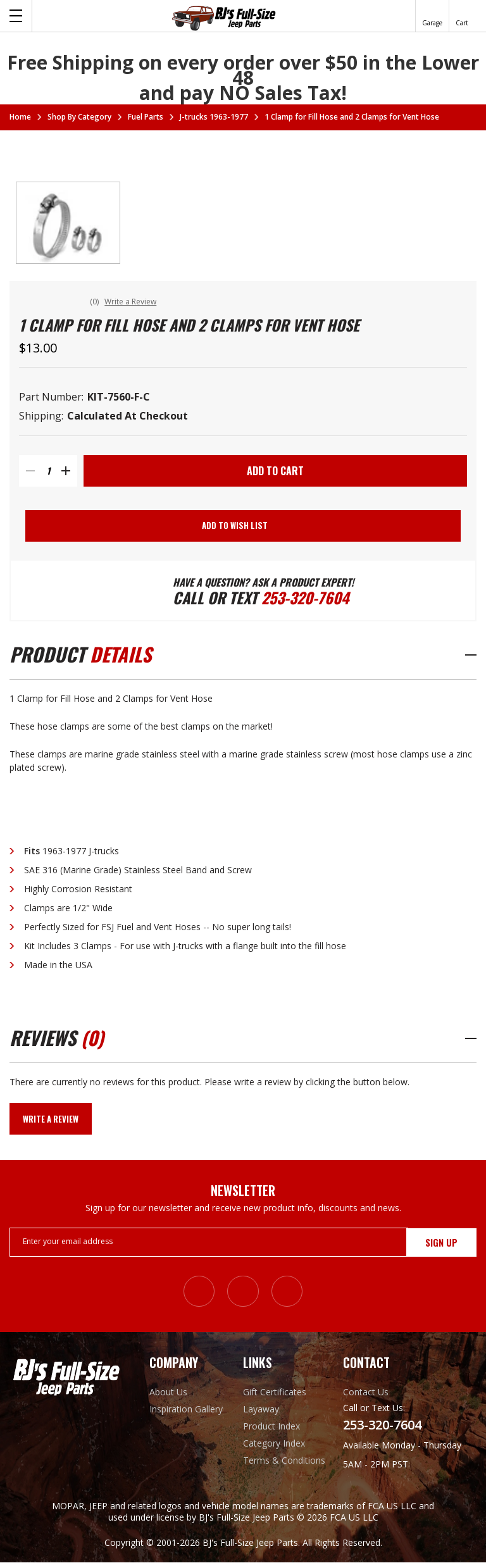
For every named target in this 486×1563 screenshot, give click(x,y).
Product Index (271, 1427)
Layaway (261, 1410)
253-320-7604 (306, 598)
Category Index (274, 1444)
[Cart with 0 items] (462, 16)
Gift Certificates (274, 1392)
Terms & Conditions (284, 1461)
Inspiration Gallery (186, 1410)
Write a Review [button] (132, 301)
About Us (168, 1392)
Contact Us (366, 1392)
